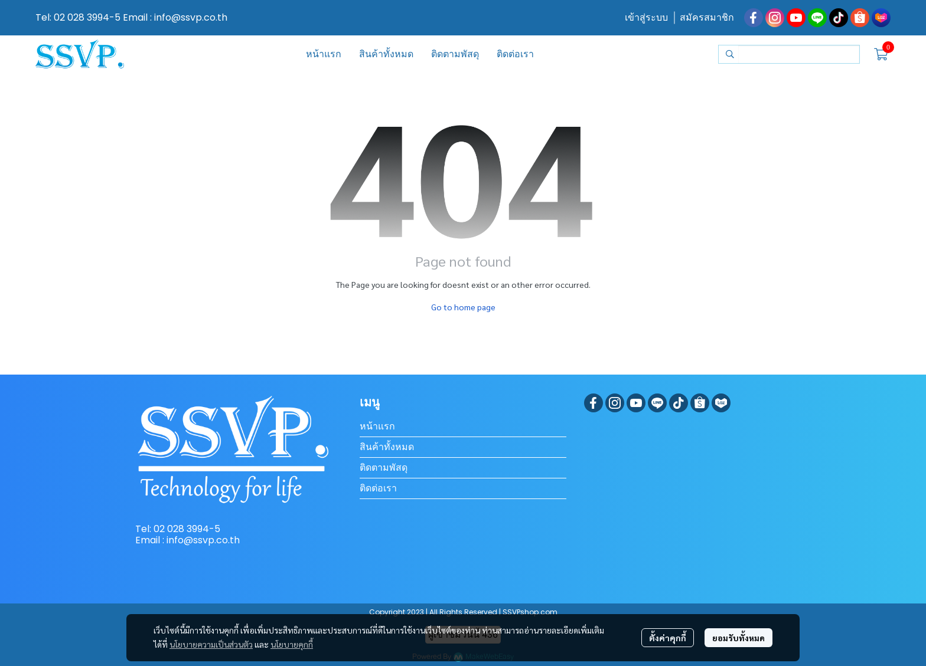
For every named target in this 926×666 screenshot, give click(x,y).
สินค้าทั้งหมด (387, 447)
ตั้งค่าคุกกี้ (667, 637)
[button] (789, 54)
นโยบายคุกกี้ (291, 644)
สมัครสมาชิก (707, 17)
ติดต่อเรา (378, 488)
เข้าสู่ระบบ (646, 17)
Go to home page (463, 306)
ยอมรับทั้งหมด (738, 637)
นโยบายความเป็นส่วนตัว (211, 644)
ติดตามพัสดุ (383, 467)
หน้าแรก (377, 426)
